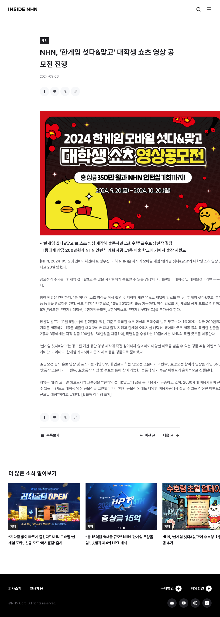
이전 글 (150, 435)
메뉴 (209, 9)
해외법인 (201, 588)
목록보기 (52, 435)
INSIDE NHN (22, 9)
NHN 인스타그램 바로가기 (195, 603)
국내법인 (170, 588)
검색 (198, 9)
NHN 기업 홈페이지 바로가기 (172, 603)
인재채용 (36, 588)
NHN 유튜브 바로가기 (183, 603)
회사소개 (14, 588)
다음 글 (168, 435)
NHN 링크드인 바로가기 (207, 603)
